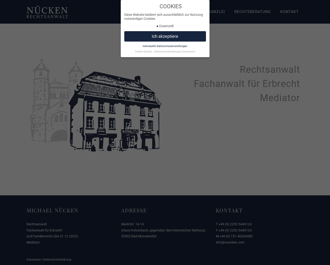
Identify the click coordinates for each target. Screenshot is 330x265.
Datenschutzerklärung (167, 50)
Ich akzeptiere (165, 35)
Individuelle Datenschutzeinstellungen (165, 45)
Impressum (188, 50)
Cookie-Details (143, 50)
